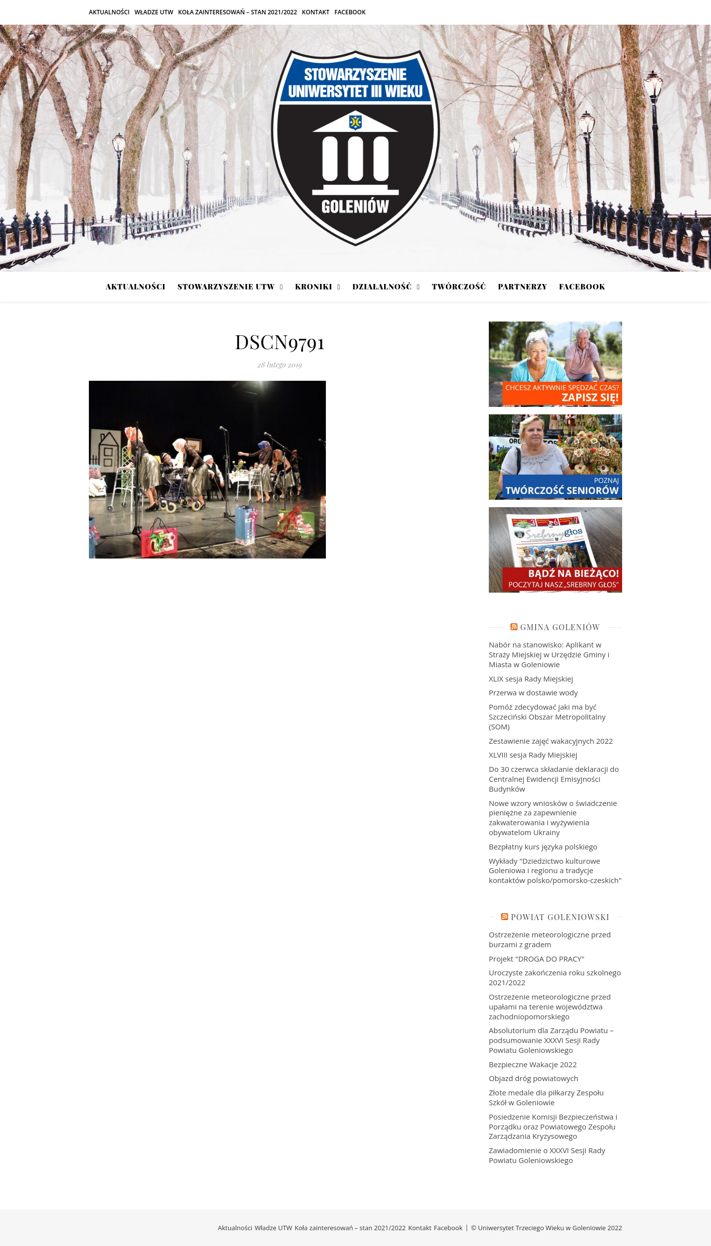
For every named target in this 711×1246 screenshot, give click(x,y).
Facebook (349, 12)
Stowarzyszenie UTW (226, 286)
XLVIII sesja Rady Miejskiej (533, 755)
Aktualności (109, 12)
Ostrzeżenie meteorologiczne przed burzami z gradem (550, 939)
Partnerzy (523, 286)
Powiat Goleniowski (560, 917)
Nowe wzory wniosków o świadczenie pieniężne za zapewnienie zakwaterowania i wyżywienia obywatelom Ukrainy (553, 817)
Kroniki (313, 286)
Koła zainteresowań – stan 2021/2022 (237, 12)
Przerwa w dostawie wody (533, 692)
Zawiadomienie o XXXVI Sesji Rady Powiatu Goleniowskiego (547, 1155)
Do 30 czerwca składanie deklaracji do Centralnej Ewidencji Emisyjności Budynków (554, 779)
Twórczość (459, 286)
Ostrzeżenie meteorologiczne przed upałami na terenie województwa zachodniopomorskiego (550, 1006)
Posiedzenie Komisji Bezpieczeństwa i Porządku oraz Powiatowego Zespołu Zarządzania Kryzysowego (553, 1126)
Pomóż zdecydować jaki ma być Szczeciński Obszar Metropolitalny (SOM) (547, 716)
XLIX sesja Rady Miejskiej (531, 678)
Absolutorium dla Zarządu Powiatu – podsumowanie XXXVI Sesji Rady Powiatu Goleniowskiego (551, 1040)
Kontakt (316, 12)
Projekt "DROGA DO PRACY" (537, 959)
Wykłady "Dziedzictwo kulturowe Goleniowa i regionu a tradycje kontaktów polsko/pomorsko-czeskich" (555, 870)
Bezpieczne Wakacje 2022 (533, 1064)
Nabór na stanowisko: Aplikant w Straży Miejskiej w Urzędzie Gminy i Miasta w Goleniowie (549, 654)
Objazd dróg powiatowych (533, 1078)
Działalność (382, 286)
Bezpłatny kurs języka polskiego (543, 846)
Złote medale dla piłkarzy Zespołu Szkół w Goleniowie (546, 1097)
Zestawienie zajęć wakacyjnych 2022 (551, 741)
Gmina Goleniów (560, 627)
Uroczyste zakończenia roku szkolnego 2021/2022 (555, 977)
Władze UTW (153, 12)
